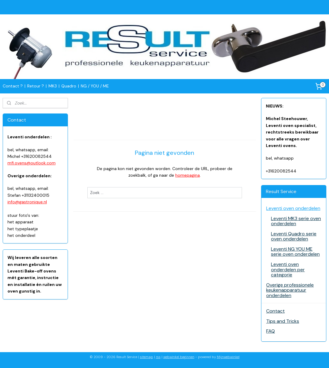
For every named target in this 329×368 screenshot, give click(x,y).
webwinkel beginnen (178, 357)
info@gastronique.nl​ (27, 202)
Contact (275, 311)
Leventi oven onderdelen (293, 208)
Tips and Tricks (282, 321)
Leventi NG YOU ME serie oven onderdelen (295, 252)
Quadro (68, 86)
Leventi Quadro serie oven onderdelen (293, 236)
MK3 (52, 86)
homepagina (187, 175)
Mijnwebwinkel (228, 357)
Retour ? (35, 86)
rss (158, 357)
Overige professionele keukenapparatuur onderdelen (290, 290)
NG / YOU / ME (95, 86)
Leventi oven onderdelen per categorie (288, 269)
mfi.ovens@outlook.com (31, 163)
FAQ (270, 331)
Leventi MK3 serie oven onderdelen (296, 221)
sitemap (146, 357)
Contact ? (13, 86)
